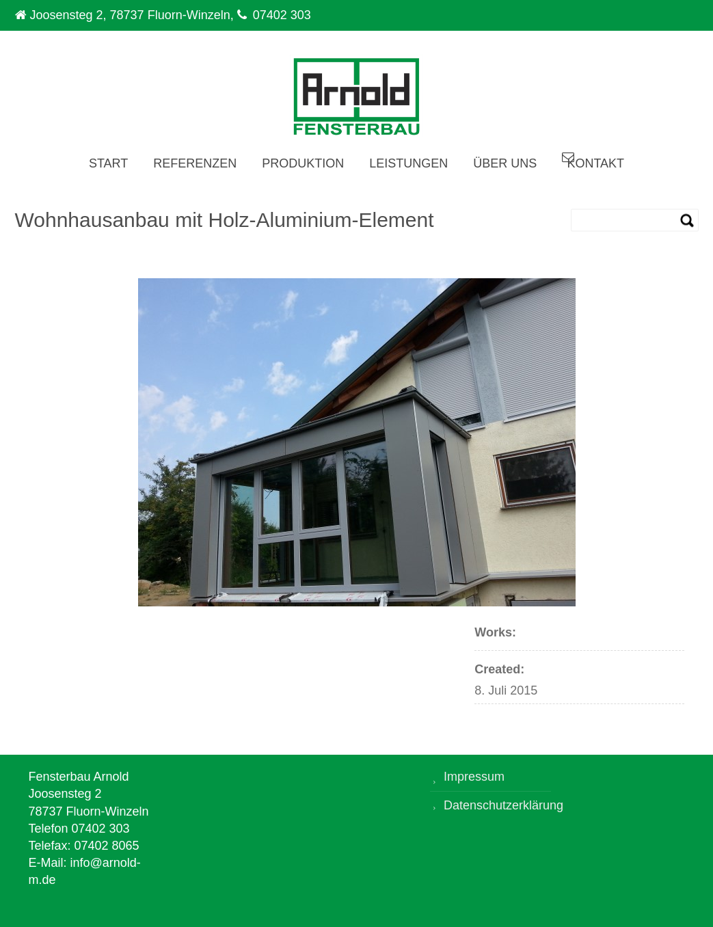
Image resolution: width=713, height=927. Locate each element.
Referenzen (195, 163)
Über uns (505, 163)
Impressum (474, 776)
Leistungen (408, 163)
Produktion (303, 163)
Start (108, 163)
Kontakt (595, 163)
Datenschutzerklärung (497, 805)
